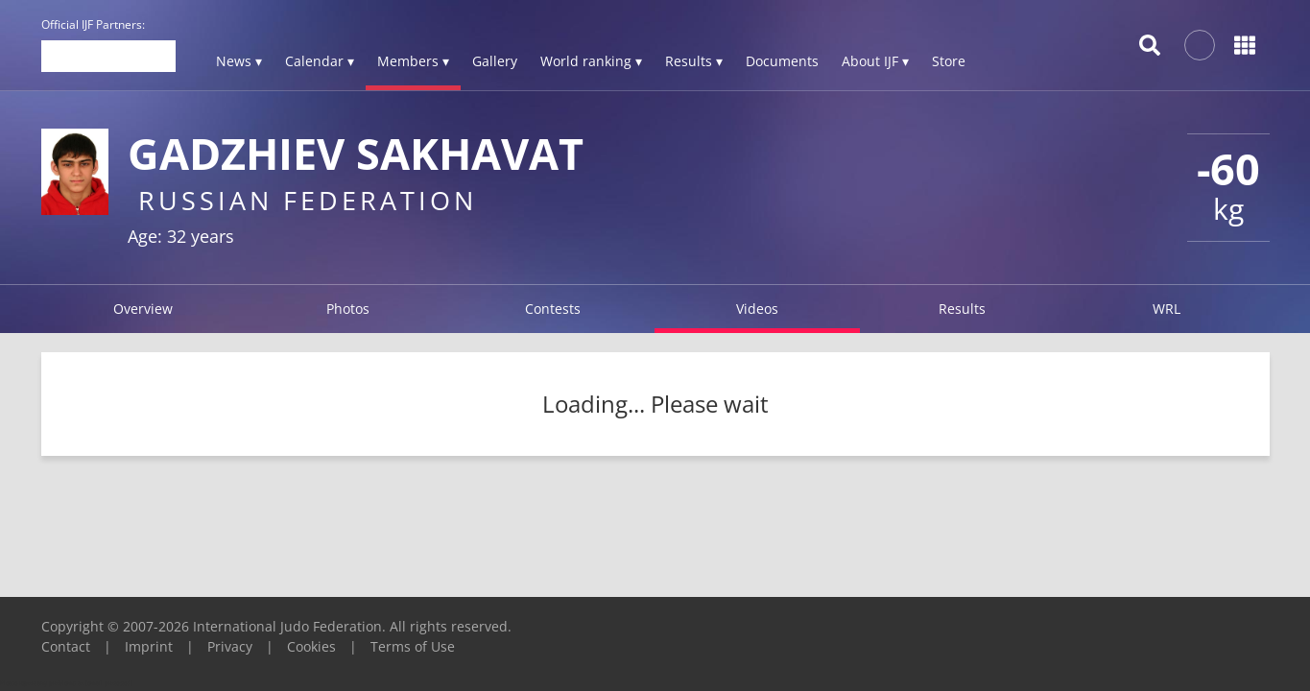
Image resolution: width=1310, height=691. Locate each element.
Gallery (494, 61)
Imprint (149, 646)
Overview (143, 308)
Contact (65, 646)
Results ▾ (694, 61)
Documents (782, 61)
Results (962, 308)
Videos (757, 308)
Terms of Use (412, 646)
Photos (347, 308)
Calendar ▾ (319, 61)
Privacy (229, 646)
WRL (1166, 308)
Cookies (311, 646)
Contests (553, 308)
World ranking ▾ (591, 61)
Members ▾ (413, 61)
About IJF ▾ (875, 61)
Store (948, 61)
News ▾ (239, 61)
